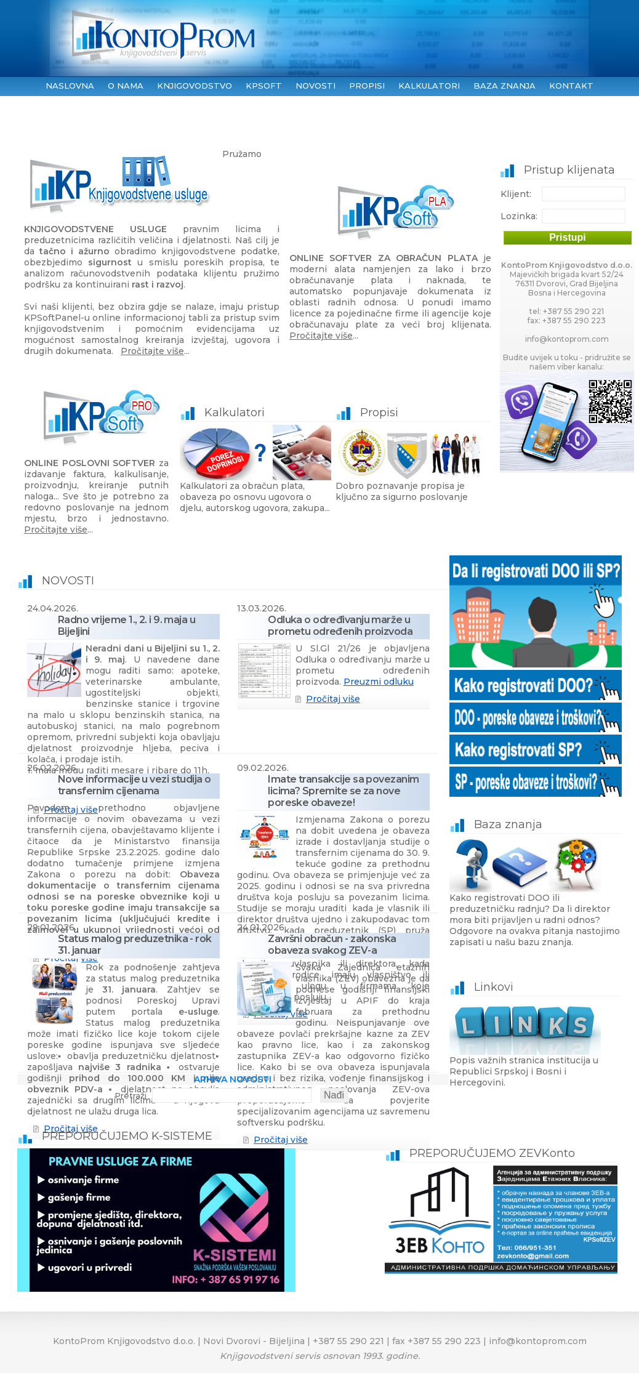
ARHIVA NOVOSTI (232, 1079)
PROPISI (367, 86)
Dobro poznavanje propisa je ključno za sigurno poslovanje (413, 454)
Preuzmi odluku (379, 681)
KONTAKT (571, 86)
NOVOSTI (315, 86)
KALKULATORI (429, 86)
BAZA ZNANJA (504, 86)
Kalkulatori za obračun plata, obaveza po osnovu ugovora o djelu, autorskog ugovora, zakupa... (257, 460)
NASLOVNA (70, 86)
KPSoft (264, 86)
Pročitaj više (333, 698)
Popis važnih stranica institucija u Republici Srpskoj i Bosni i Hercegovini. (535, 1034)
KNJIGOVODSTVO (194, 86)
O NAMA (125, 86)
